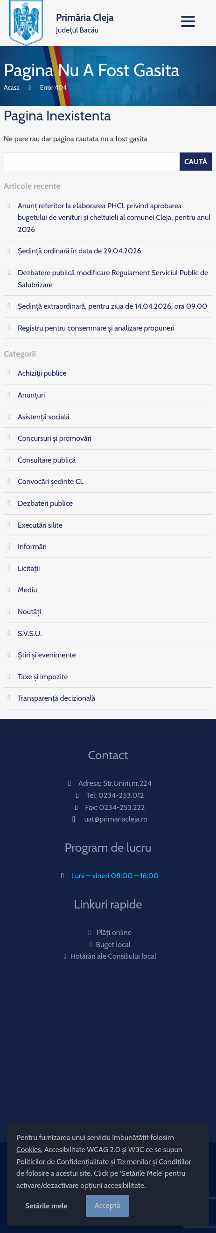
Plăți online (108, 932)
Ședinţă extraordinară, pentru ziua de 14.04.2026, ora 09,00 (112, 306)
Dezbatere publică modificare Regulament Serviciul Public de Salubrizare (113, 278)
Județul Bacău (85, 22)
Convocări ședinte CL (51, 481)
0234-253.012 (121, 795)
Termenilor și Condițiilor (154, 1161)
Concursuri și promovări (54, 438)
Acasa (12, 87)
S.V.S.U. (30, 633)
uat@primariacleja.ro (115, 819)
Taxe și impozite (43, 676)
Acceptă (107, 1205)
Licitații (29, 568)
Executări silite (40, 525)
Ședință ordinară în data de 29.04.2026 (79, 250)
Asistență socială (44, 416)
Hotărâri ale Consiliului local (108, 956)
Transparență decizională (56, 698)
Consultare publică (47, 460)
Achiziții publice (42, 373)
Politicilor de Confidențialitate (62, 1161)
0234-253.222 (122, 807)
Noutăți (29, 611)
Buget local (108, 944)
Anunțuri (31, 395)
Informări (32, 546)
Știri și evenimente (47, 654)
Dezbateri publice (45, 503)
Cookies (28, 1149)
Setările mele (46, 1205)
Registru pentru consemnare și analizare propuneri (96, 328)
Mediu (27, 589)
